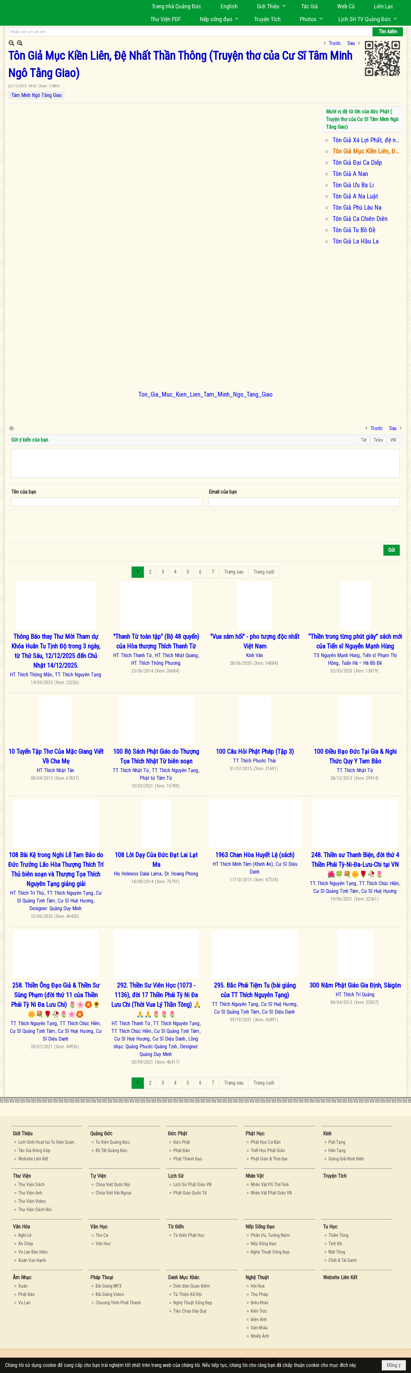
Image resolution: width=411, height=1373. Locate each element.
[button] (269, 6)
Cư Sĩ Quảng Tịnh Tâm (335, 891)
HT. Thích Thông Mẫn (31, 675)
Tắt (364, 440)
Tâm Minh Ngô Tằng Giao (36, 95)
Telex (378, 440)
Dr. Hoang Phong (181, 874)
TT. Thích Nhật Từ (131, 770)
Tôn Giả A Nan (350, 174)
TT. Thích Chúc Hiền (379, 883)
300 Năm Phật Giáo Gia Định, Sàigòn (355, 985)
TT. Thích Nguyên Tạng (78, 675)
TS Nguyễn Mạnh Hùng (337, 655)
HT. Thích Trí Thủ (27, 893)
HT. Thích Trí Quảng (355, 994)
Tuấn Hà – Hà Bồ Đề (361, 663)
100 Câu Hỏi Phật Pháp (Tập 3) (255, 751)
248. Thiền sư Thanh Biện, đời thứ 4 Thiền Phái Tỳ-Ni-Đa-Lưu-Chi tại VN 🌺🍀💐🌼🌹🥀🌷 (355, 864)
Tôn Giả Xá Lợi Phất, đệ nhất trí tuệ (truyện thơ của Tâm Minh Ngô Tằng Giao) (367, 140)
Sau (351, 43)
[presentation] (60, 526)
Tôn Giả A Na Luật (355, 196)
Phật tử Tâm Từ (156, 778)
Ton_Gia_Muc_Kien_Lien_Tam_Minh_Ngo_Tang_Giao (205, 394)
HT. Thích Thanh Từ (132, 655)
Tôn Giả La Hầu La (356, 241)
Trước (335, 43)
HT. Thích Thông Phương (155, 663)
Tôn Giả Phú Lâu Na (357, 207)
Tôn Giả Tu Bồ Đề (354, 230)
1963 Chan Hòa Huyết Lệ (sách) (254, 855)
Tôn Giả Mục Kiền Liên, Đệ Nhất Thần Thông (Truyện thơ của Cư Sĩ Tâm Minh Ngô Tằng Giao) (367, 151)
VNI (393, 440)
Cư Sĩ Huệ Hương (75, 901)
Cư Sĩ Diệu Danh (169, 1039)
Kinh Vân (254, 655)
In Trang (11, 428)
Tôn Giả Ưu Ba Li (353, 185)
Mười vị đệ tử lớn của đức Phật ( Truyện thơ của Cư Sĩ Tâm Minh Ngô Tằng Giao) (362, 119)
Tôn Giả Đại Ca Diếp (357, 162)
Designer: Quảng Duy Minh (55, 908)
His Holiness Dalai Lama (138, 874)
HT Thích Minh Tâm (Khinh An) (243, 864)
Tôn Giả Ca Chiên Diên (360, 219)
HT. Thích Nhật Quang (176, 655)
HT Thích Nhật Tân (55, 770)
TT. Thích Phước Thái (254, 761)
